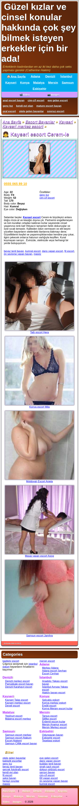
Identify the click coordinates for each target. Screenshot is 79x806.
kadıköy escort (11, 661)
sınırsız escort (55, 111)
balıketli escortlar (12, 761)
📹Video (25, 94)
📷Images (53, 94)
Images (17, 801)
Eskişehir (39, 88)
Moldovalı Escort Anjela (39, 481)
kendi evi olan (24, 106)
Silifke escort (49, 718)
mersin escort (47, 661)
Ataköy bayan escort (53, 692)
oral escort (9, 111)
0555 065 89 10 (15, 183)
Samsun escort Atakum (18, 737)
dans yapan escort (52, 251)
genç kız (8, 106)
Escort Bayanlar (40, 122)
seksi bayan (9, 778)
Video (6, 801)
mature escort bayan (49, 106)
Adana (35, 76)
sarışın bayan (47, 772)
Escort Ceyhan (50, 673)
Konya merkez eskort (54, 702)
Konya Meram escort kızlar (57, 708)
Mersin (53, 82)
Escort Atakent (13, 740)
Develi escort (12, 705)
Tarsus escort (49, 716)
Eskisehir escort (51, 737)
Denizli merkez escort (17, 681)
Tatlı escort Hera (39, 332)
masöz (37, 254)
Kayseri (10, 82)
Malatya (38, 82)
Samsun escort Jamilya (39, 635)
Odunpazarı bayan (52, 735)
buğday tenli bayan (50, 763)
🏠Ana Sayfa (16, 76)
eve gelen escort (58, 100)
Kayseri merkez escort (23, 126)
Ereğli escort (49, 705)
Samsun (68, 82)
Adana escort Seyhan (54, 670)
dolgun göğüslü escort (52, 769)
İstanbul (66, 76)
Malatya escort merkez (18, 718)
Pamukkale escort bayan (19, 684)
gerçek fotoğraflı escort (16, 769)
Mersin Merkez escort (54, 727)
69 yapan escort (49, 778)
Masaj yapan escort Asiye (39, 556)
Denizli (50, 76)
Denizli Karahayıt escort (18, 686)
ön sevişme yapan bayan (18, 254)
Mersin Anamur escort (54, 724)
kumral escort (33, 251)
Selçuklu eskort (51, 700)
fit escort (69, 251)
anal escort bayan (13, 100)
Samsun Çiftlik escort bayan (21, 743)
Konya (24, 82)
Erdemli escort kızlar (53, 721)
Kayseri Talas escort (16, 700)
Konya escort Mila (39, 407)
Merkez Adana (50, 668)
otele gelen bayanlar (31, 111)
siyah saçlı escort (49, 766)
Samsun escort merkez (18, 735)
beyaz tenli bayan (14, 251)
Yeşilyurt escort (13, 716)
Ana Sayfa (12, 122)
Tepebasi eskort (51, 740)
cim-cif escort (36, 100)
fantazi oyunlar (11, 781)
